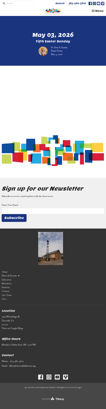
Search (60, 3)
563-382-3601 (77, 3)
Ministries (7, 283)
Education (6, 279)
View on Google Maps (12, 328)
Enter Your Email (10, 205)
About (4, 272)
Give (4, 299)
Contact (5, 291)
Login (78, 387)
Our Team (6, 295)
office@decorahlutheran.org (22, 366)
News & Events (11, 276)
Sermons (6, 287)
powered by (53, 399)
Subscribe (14, 218)
